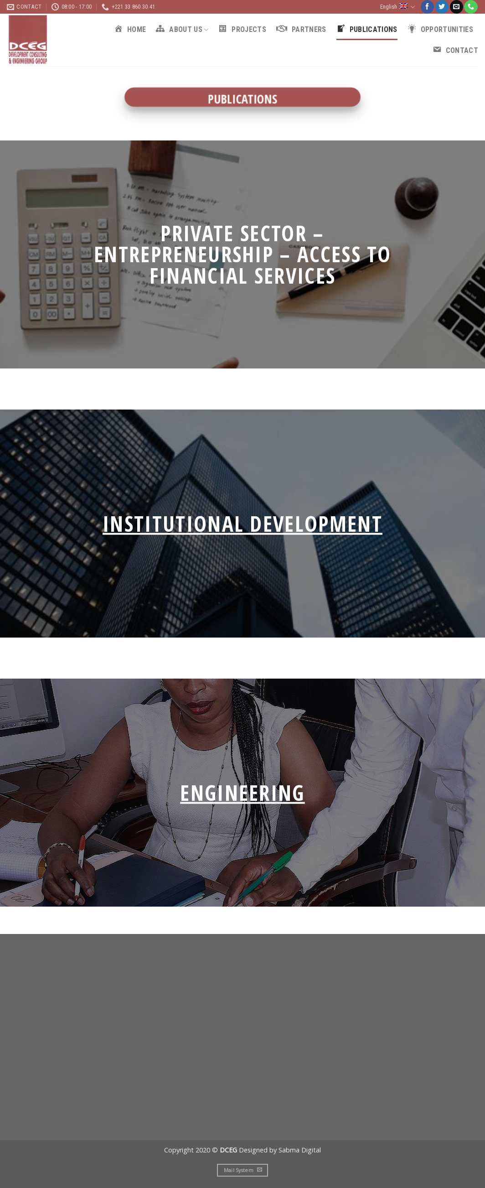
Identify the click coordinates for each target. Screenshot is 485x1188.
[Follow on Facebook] (427, 7)
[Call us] (470, 7)
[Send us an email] (456, 7)
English (397, 7)
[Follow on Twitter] (442, 7)
